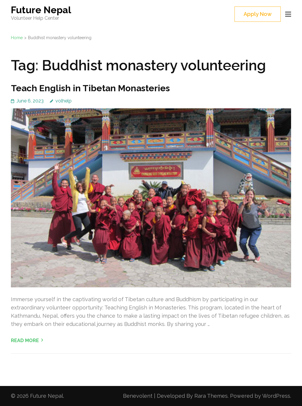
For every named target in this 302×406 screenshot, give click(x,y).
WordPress (276, 396)
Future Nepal (41, 9)
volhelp (63, 101)
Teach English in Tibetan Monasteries (90, 88)
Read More (25, 340)
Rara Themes (211, 396)
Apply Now (258, 14)
